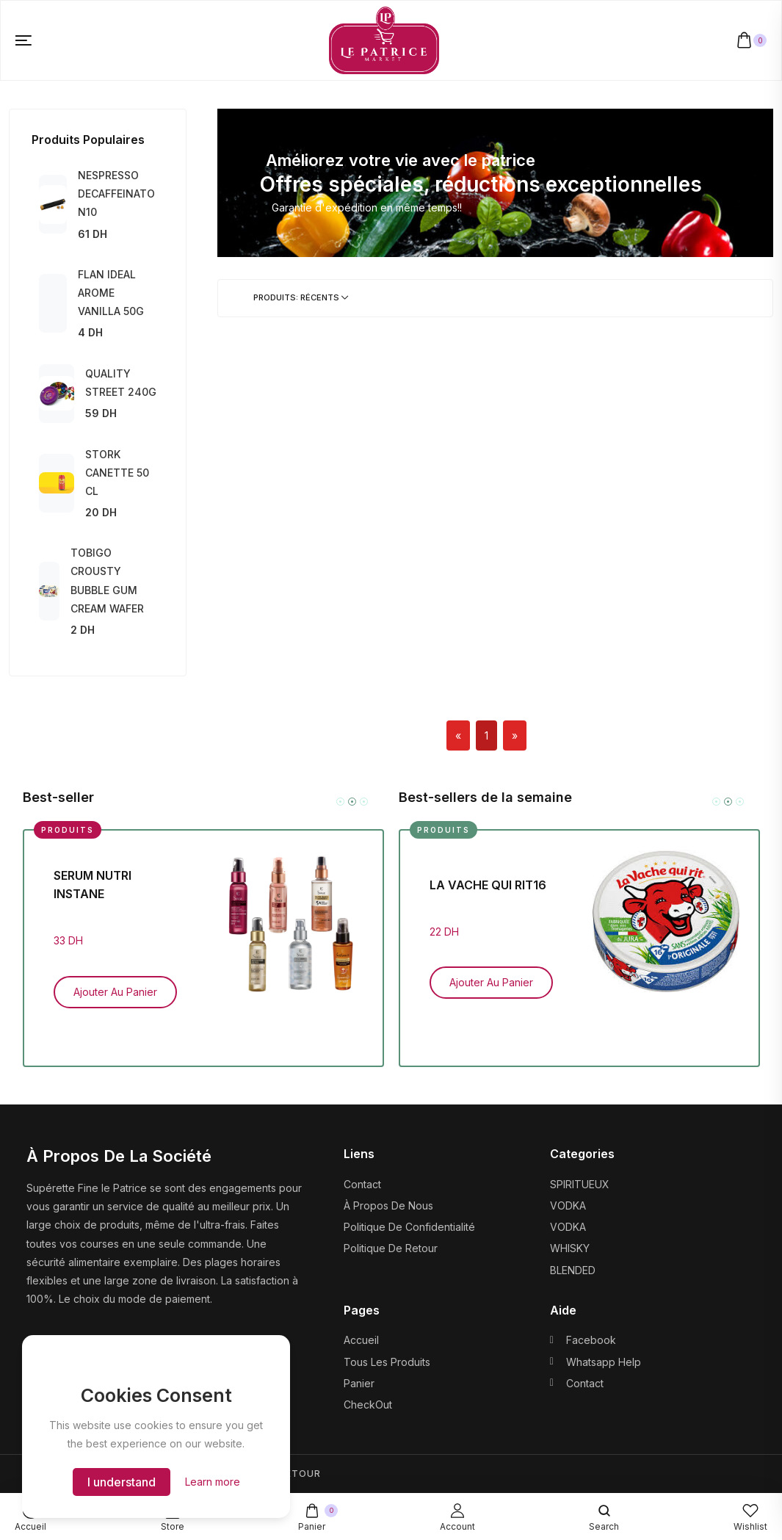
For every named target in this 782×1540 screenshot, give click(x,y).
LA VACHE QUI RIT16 (488, 885)
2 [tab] (352, 801)
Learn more (212, 1481)
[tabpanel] (203, 937)
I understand (121, 1482)
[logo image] (384, 39)
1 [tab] (340, 801)
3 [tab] (364, 801)
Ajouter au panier (115, 992)
